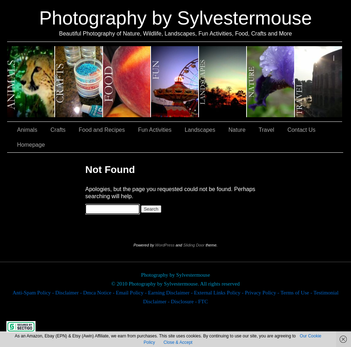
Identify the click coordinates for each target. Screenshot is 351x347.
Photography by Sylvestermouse (175, 17)
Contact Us (301, 130)
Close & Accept (177, 342)
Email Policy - (132, 293)
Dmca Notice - (99, 293)
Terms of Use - (296, 293)
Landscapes (223, 81)
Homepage (31, 145)
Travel (318, 81)
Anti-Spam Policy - (33, 293)
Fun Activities (175, 81)
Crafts (79, 81)
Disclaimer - (69, 293)
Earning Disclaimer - (171, 293)
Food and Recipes (127, 81)
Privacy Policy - (262, 293)
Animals (31, 81)
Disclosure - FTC (189, 301)
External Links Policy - (219, 293)
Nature (271, 81)
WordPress (164, 245)
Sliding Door (194, 245)
